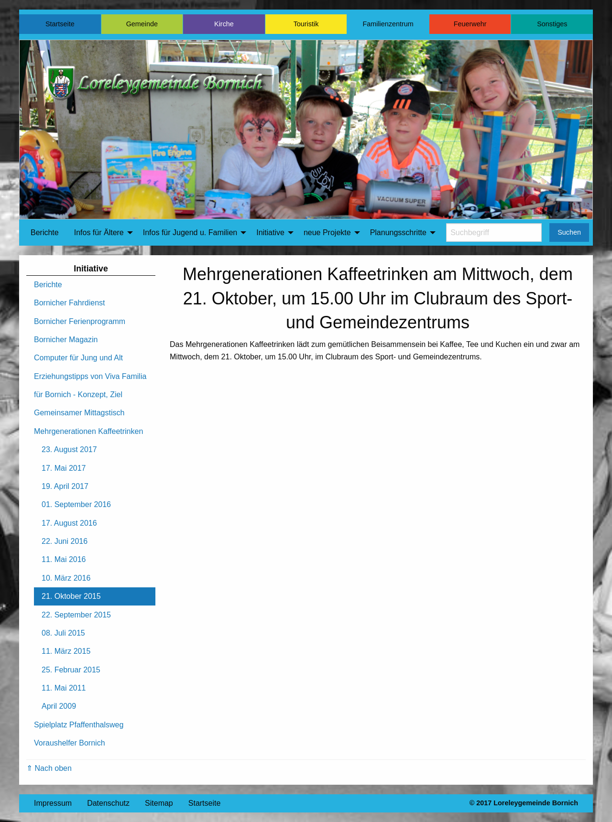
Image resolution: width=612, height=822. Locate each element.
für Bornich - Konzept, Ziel (78, 394)
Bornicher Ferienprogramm (79, 321)
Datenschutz (108, 803)
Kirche (224, 24)
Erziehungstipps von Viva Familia (90, 376)
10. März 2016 (66, 578)
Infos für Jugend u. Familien (190, 232)
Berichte (45, 232)
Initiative (270, 232)
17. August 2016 (69, 523)
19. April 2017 (65, 486)
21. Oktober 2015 (71, 596)
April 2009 (59, 706)
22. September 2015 (76, 615)
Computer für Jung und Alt (78, 358)
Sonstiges (552, 24)
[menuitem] (44, 233)
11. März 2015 (66, 651)
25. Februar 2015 (71, 670)
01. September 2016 (76, 504)
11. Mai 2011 (64, 688)
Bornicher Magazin (66, 339)
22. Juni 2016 (64, 541)
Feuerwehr (470, 24)
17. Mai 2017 (64, 468)
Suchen (569, 232)
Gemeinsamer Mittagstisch (79, 413)
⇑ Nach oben (49, 768)
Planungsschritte (398, 232)
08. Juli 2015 (63, 633)
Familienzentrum (387, 24)
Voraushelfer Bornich (69, 743)
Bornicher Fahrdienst (69, 303)
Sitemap (159, 803)
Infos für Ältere (99, 232)
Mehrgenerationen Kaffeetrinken (88, 431)
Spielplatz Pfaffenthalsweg (78, 725)
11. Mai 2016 (64, 559)
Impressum (53, 803)
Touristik (306, 24)
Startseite (60, 24)
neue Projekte (327, 232)
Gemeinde (142, 24)
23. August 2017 (69, 449)
